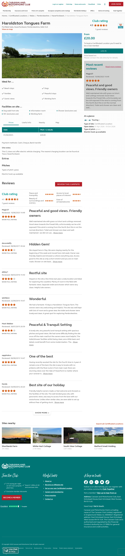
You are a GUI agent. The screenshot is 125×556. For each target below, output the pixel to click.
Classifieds (91, 4)
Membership (7, 11)
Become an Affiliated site (54, 485)
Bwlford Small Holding (105, 446)
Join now (116, 4)
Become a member (11, 497)
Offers (92, 11)
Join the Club (10, 476)
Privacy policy (47, 548)
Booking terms (38, 548)
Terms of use (28, 548)
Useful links (50, 476)
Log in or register (58, 4)
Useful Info (26, 122)
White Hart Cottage (42, 446)
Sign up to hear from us (106, 493)
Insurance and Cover (21, 11)
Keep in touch (92, 476)
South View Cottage (73, 446)
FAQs (99, 4)
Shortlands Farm (9, 446)
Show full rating (9, 220)
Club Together (117, 11)
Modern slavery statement (66, 548)
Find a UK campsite (38, 11)
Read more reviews (113, 67)
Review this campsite (68, 184)
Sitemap (55, 548)
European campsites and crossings (59, 11)
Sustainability (78, 548)
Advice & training (103, 11)
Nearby (42, 122)
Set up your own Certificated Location (58, 488)
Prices (11, 122)
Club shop (69, 4)
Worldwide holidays (80, 11)
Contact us (49, 499)
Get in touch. (99, 506)
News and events (80, 4)
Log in (104, 51)
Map (57, 122)
